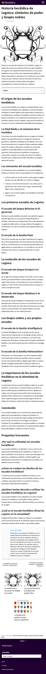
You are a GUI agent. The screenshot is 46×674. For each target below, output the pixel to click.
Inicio (3, 661)
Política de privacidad (7, 669)
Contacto (4, 665)
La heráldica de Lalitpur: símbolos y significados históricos (36, 564)
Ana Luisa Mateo (10, 21)
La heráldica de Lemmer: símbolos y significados (10, 564)
